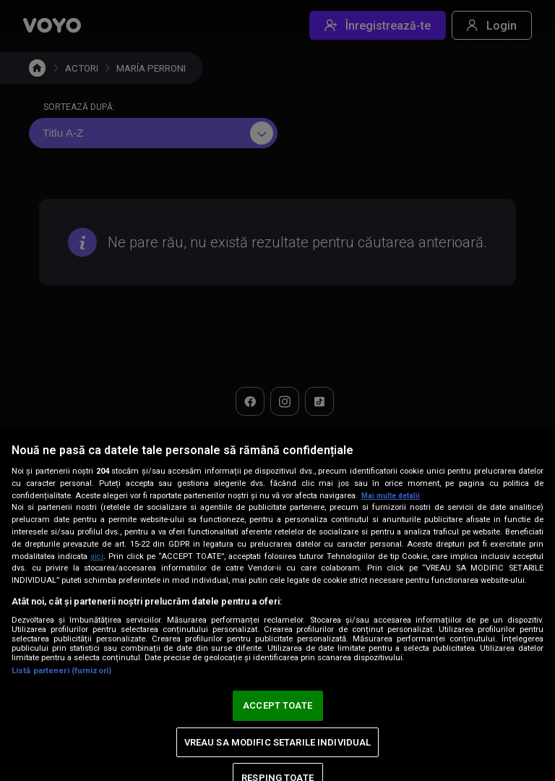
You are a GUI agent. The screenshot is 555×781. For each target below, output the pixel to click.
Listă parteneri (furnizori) (61, 670)
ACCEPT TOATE (277, 705)
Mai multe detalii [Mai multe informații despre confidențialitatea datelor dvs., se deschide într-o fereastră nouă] (393, 495)
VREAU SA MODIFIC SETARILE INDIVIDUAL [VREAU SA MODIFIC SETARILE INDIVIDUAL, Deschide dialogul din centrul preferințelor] (277, 742)
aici (97, 556)
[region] (277, 605)
